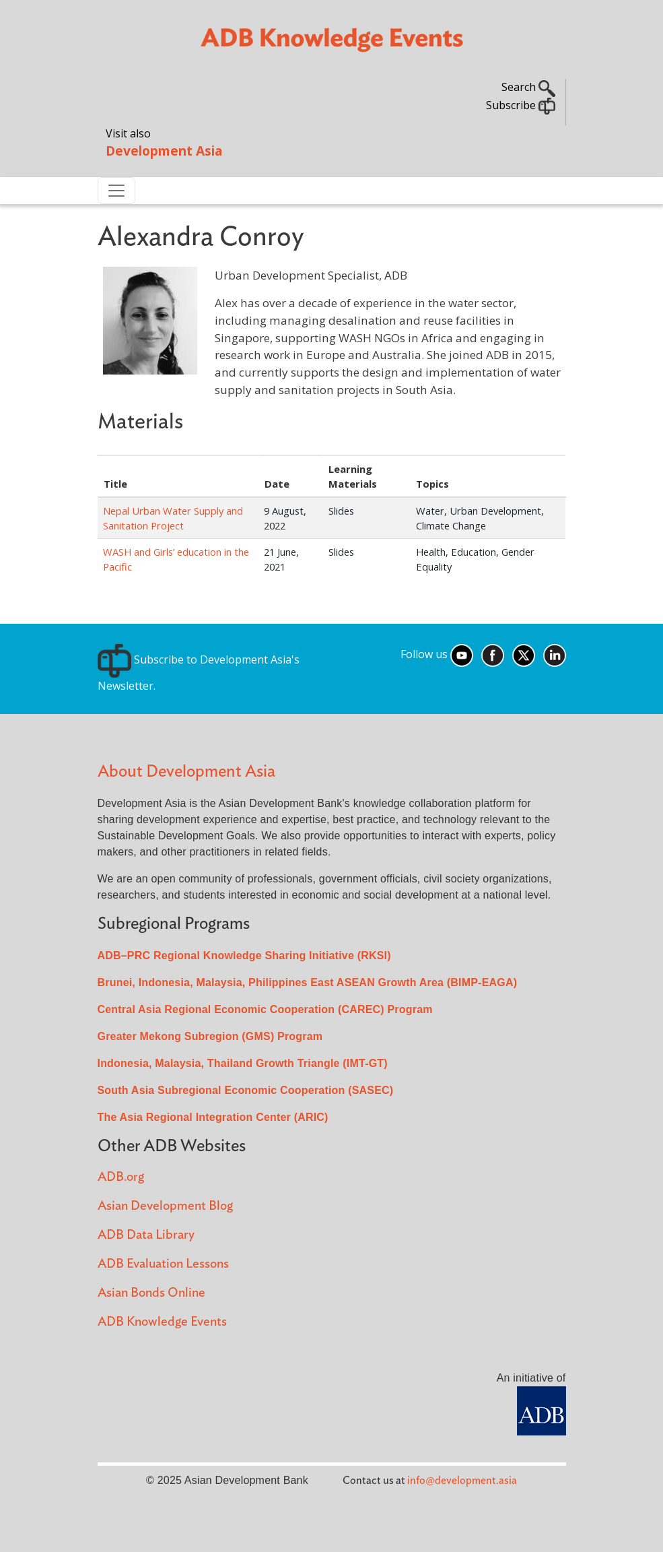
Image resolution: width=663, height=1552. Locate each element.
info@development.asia (462, 1480)
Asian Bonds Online (151, 1293)
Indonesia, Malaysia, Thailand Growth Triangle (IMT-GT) (243, 1063)
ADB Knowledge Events (162, 1322)
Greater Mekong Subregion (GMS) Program (210, 1036)
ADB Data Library (146, 1235)
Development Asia (164, 150)
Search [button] (528, 86)
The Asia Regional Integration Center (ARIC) (213, 1117)
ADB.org (121, 1177)
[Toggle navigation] (116, 190)
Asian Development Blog (165, 1206)
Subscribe (520, 105)
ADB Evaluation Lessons (163, 1264)
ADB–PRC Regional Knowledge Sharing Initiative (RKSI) (244, 955)
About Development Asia (186, 771)
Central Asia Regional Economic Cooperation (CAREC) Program (265, 1009)
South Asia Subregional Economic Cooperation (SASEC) (246, 1090)
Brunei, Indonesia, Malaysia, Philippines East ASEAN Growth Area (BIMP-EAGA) (308, 982)
